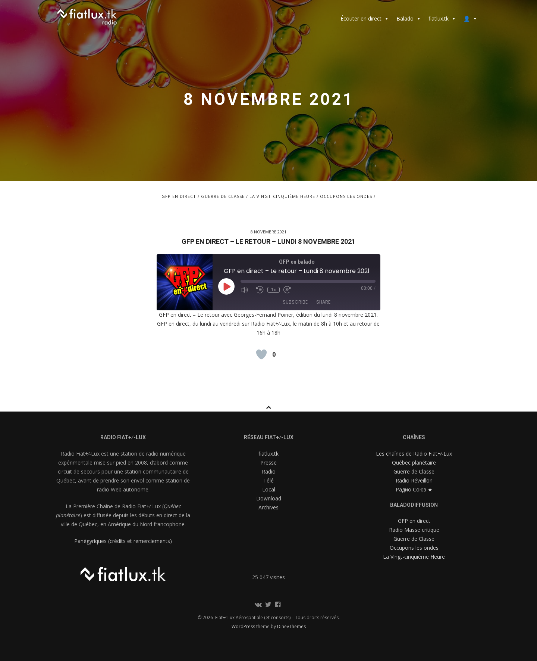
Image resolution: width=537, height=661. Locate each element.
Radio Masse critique (414, 529)
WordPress (244, 626)
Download (268, 498)
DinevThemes (291, 626)
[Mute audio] (246, 289)
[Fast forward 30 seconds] (289, 290)
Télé (268, 480)
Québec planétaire (414, 462)
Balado (408, 18)
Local (268, 489)
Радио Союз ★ (414, 489)
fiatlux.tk (442, 18)
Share (323, 302)
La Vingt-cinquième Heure (282, 196)
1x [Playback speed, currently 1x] (273, 289)
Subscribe (295, 302)
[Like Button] (261, 354)
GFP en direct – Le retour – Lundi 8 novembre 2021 (268, 241)
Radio (269, 471)
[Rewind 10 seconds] (260, 290)
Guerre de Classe (223, 196)
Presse (268, 462)
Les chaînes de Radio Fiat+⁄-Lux (414, 453)
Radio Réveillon (414, 480)
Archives (268, 507)
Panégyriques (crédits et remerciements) (123, 540)
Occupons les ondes (346, 196)
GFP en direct (178, 196)
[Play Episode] (226, 286)
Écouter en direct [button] (364, 18)
